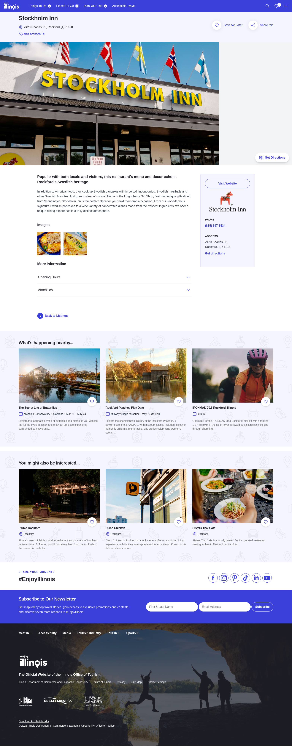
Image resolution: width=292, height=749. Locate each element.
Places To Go (65, 5)
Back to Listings (52, 319)
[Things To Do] (49, 6)
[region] (267, 6)
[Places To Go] (77, 6)
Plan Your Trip (93, 5)
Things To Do (37, 5)
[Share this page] (253, 28)
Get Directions (272, 161)
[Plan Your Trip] (105, 6)
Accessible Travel (123, 5)
